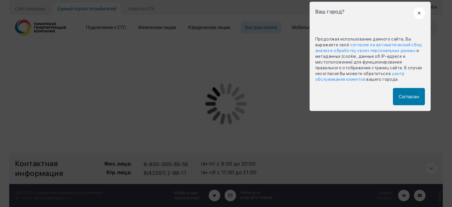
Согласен (409, 96)
